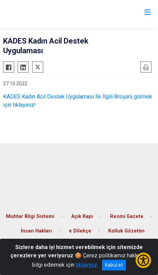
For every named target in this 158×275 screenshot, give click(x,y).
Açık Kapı (82, 216)
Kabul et (114, 265)
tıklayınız (86, 265)
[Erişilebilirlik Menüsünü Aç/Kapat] (143, 260)
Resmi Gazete (126, 216)
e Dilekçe (80, 231)
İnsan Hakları (36, 231)
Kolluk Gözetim (126, 231)
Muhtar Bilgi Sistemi (30, 216)
